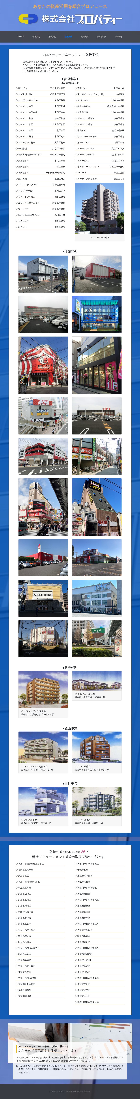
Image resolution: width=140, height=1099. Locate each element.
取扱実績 (68, 37)
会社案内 (36, 37)
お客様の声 (101, 37)
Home (21, 36)
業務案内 (52, 37)
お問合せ (118, 37)
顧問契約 (84, 37)
